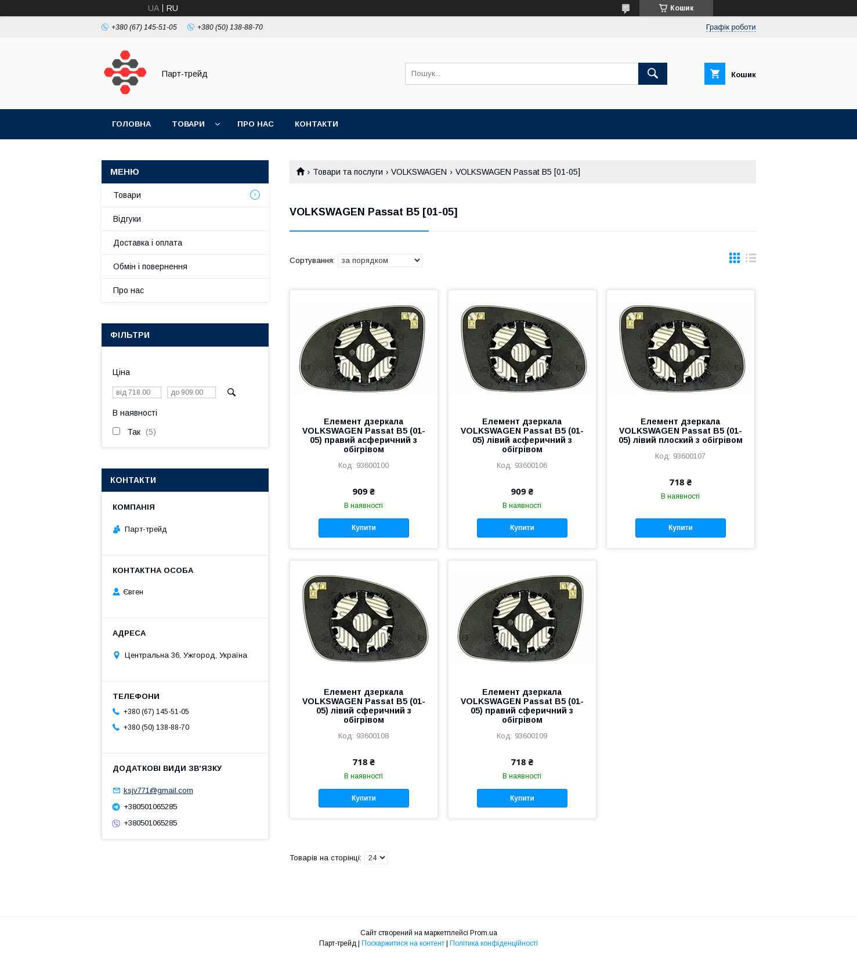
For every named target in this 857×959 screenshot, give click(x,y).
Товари (188, 124)
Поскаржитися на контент (402, 943)
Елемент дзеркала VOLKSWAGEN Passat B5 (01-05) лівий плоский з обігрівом (681, 431)
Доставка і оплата (147, 242)
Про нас (255, 124)
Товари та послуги (348, 171)
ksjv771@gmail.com (158, 790)
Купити (364, 528)
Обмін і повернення (150, 266)
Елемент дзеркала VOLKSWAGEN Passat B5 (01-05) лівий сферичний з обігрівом (363, 705)
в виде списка (751, 261)
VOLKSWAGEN (419, 171)
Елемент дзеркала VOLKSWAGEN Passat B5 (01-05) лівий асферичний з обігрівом (522, 435)
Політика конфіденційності (494, 943)
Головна (131, 124)
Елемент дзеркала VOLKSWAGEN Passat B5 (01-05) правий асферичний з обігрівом (363, 435)
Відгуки (127, 218)
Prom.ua (483, 933)
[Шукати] (652, 74)
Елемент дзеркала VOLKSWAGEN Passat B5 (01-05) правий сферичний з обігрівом (522, 705)
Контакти (316, 124)
